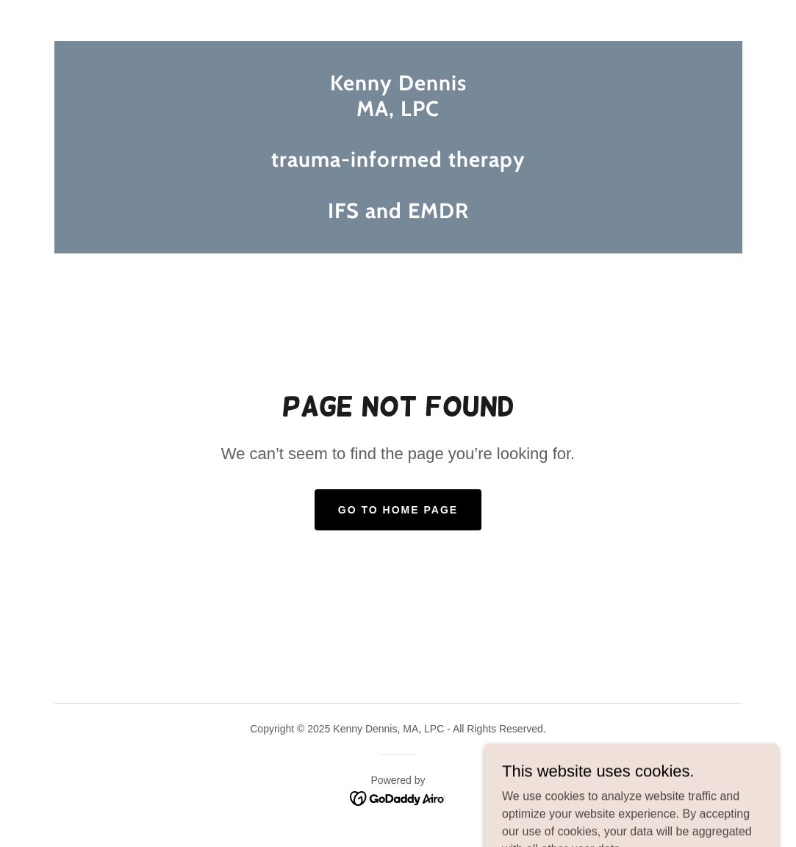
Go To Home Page (398, 510)
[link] (398, 214)
